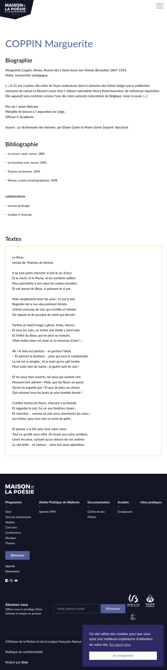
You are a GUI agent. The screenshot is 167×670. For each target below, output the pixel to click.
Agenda (10, 566)
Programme (13, 502)
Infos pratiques (151, 502)
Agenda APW (47, 511)
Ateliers (10, 522)
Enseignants (125, 511)
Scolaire (123, 502)
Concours (11, 527)
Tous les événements (18, 517)
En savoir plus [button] (120, 645)
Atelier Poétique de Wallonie (59, 502)
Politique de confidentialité (24, 652)
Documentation (99, 502)
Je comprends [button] (123, 655)
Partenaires (12, 571)
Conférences (13, 532)
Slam (8, 511)
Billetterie (17, 555)
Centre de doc (96, 511)
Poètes (92, 517)
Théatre (10, 543)
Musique (10, 538)
